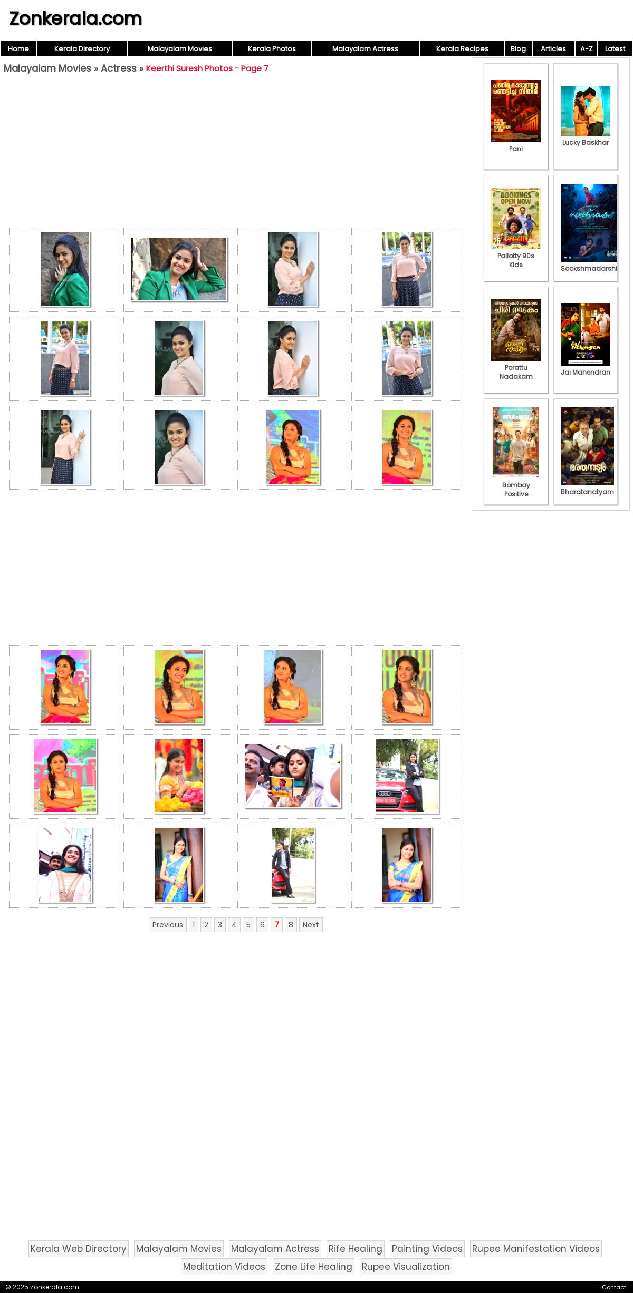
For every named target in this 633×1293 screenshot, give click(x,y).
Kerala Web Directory (79, 1248)
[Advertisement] (236, 153)
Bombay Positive (516, 485)
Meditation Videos (224, 1266)
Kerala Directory (82, 49)
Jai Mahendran (585, 368)
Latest (615, 49)
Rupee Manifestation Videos (536, 1248)
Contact (614, 1287)
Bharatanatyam (587, 487)
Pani (516, 144)
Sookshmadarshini (592, 264)
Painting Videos (427, 1248)
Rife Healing (355, 1248)
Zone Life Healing (313, 1266)
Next (311, 924)
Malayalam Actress (365, 49)
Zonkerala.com (75, 18)
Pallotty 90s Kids (516, 255)
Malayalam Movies (180, 49)
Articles (553, 49)
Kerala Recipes (462, 49)
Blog (518, 49)
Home (18, 49)
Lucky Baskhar (585, 138)
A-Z (586, 49)
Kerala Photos (272, 49)
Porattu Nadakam (516, 367)
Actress (119, 68)
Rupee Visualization (406, 1266)
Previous (167, 924)
